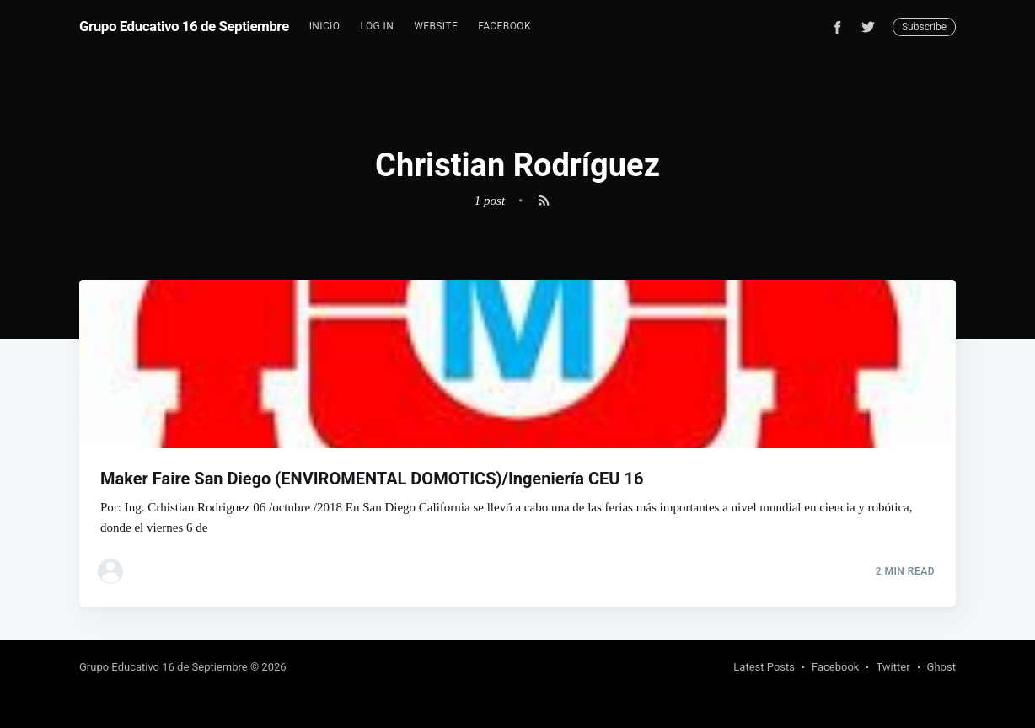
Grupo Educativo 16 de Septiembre (184, 26)
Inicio (325, 26)
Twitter (892, 667)
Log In (377, 26)
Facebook (504, 26)
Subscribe (924, 27)
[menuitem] (325, 26)
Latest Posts (764, 667)
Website (436, 26)
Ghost (941, 667)
